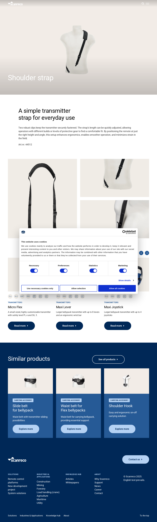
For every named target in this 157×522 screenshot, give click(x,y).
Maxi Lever (63, 307)
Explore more (26, 429)
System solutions (17, 493)
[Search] (143, 3)
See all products (106, 359)
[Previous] (141, 253)
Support (98, 482)
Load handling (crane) (48, 492)
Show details (124, 280)
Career (98, 489)
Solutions (13, 474)
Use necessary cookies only (40, 288)
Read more (20, 325)
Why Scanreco (101, 479)
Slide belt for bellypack (23, 408)
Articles (70, 479)
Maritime (41, 499)
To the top (144, 515)
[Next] (147, 253)
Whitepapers (72, 482)
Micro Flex (15, 307)
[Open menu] (147, 3)
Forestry (41, 488)
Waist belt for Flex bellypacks (73, 408)
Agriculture (42, 495)
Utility (40, 502)
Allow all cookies (117, 288)
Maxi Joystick (113, 307)
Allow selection (78, 288)
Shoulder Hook (120, 406)
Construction (43, 481)
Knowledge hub (73, 474)
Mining (40, 485)
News (97, 486)
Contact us (134, 459)
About (97, 474)
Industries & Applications (43, 475)
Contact (98, 493)
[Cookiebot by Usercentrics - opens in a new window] (124, 232)
